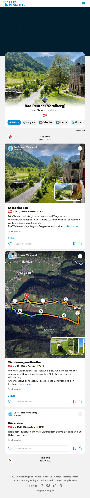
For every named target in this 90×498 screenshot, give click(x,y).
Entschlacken (18, 208)
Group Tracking (62, 476)
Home (38, 476)
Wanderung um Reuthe (24, 362)
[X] (61, 485)
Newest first (79, 130)
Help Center (55, 480)
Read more (72, 226)
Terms (16, 480)
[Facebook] (48, 485)
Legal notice (70, 480)
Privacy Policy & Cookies (34, 480)
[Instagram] (41, 485)
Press (75, 476)
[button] (84, 3)
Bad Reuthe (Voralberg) (45, 105)
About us (47, 476)
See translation (15, 231)
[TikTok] (54, 485)
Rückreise (15, 423)
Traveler (17, 149)
